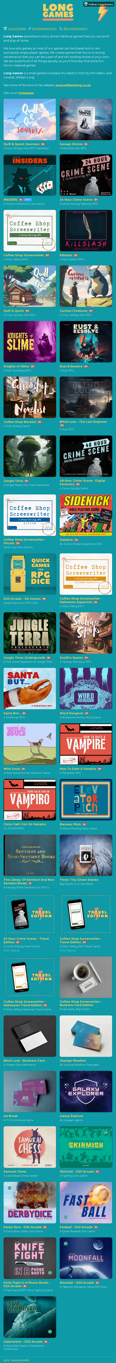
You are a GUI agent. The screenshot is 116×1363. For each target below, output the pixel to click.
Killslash (66, 255)
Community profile (20, 1360)
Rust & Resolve (71, 366)
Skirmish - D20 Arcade (77, 1171)
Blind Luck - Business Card (24, 1060)
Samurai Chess (15, 1171)
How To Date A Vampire (78, 769)
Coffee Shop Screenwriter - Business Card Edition (81, 1003)
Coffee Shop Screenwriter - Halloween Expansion (81, 600)
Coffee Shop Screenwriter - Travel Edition (81, 940)
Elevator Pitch (70, 824)
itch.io (6, 1360)
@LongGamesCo (75, 28)
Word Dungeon (71, 713)
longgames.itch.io (44, 28)
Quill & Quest (14, 311)
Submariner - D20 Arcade (23, 1341)
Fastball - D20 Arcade (76, 1227)
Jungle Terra (13, 481)
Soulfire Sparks (71, 657)
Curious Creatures (73, 311)
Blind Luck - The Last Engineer (83, 421)
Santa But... (12, 713)
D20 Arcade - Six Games (22, 598)
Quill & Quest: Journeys (22, 144)
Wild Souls (12, 769)
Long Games (17, 28)
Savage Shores (71, 144)
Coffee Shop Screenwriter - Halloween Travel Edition (25, 1003)
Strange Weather (73, 1060)
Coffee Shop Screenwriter (24, 255)
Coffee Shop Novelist (20, 422)
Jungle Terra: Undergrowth (24, 657)
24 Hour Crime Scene (76, 199)
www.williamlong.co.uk (73, 85)
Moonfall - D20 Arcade (77, 1282)
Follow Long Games (98, 4)
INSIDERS (10, 199)
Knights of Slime (16, 366)
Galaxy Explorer (71, 1116)
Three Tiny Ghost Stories (79, 879)
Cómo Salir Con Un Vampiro (25, 824)
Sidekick (66, 540)
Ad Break (11, 1116)
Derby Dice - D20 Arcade (23, 1227)
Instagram (26, 93)
